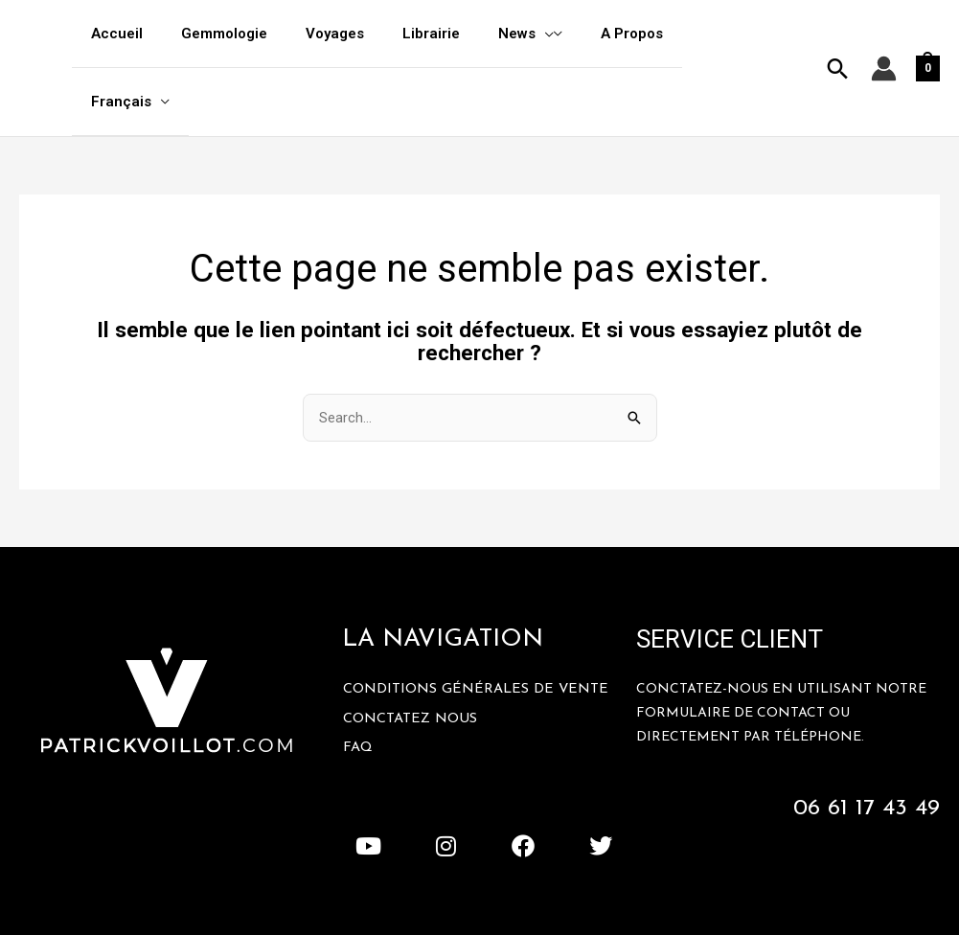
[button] (838, 35)
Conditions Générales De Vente (479, 624)
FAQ (358, 683)
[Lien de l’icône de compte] (884, 35)
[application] (555, 33)
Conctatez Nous (412, 654)
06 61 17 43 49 (864, 741)
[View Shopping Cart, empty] (928, 34)
